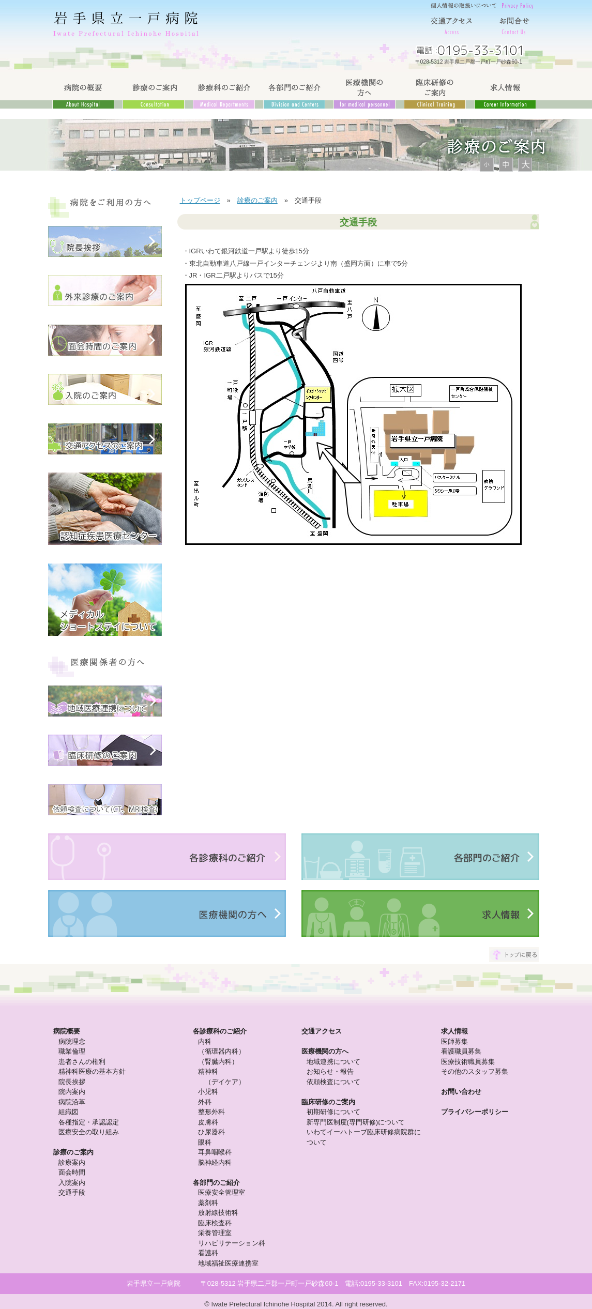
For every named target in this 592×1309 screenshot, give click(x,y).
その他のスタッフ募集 (474, 1071)
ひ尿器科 (211, 1132)
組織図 (68, 1112)
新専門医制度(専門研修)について (356, 1122)
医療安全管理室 (221, 1192)
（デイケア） (225, 1082)
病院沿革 (71, 1102)
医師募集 (454, 1041)
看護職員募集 (461, 1051)
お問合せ (513, 23)
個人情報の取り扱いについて (482, 5)
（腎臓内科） (218, 1062)
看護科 (208, 1253)
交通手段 (71, 1192)
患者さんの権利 (81, 1062)
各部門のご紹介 (294, 90)
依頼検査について (333, 1082)
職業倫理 (71, 1051)
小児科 (208, 1091)
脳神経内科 (215, 1162)
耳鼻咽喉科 (215, 1152)
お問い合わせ (461, 1091)
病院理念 (71, 1041)
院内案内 (71, 1091)
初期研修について (333, 1112)
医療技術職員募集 (468, 1062)
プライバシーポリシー (474, 1112)
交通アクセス (451, 23)
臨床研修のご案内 (435, 90)
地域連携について (333, 1062)
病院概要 (66, 1031)
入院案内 (71, 1182)
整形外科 (211, 1112)
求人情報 (505, 90)
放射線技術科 (218, 1212)
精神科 (208, 1071)
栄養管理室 (215, 1233)
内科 (204, 1041)
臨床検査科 (215, 1223)
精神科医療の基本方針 (92, 1071)
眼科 (204, 1142)
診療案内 (71, 1162)
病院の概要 (83, 90)
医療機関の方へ (364, 90)
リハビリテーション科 (231, 1243)
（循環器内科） (221, 1051)
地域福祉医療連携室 (228, 1263)
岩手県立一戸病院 (128, 23)
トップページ (200, 200)
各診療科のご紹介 (220, 1031)
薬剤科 (208, 1203)
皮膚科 (208, 1122)
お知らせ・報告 (330, 1071)
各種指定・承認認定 (88, 1122)
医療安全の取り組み (88, 1132)
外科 (204, 1102)
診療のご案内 (154, 90)
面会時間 (71, 1172)
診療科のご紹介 (224, 90)
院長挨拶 (71, 1082)
